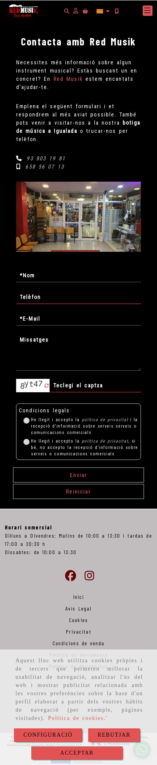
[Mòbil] (116, 11)
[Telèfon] (78, 297)
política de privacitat (105, 419)
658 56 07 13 (44, 166)
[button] (75, 11)
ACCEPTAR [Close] (77, 753)
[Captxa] (95, 385)
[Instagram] (89, 577)
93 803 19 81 (45, 158)
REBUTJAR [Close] (114, 735)
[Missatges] (78, 352)
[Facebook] (70, 577)
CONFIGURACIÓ (48, 735)
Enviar (78, 475)
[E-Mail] (78, 319)
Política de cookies (76, 718)
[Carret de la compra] (85, 11)
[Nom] (78, 275)
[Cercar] (66, 11)
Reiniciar (78, 491)
